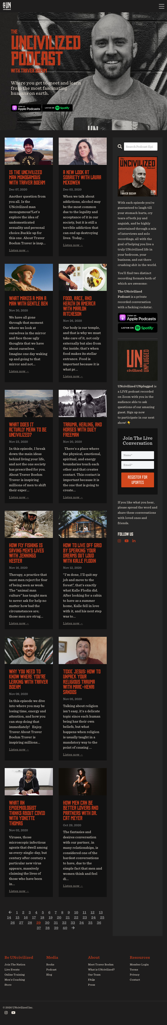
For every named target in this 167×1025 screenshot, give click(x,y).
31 (56, 923)
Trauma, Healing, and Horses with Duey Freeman (82, 430)
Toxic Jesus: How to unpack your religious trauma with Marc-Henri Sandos (81, 682)
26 (12, 923)
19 (51, 917)
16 (26, 917)
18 (42, 917)
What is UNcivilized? (101, 969)
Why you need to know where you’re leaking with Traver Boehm (28, 679)
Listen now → (19, 250)
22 (76, 917)
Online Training (14, 974)
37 (39, 928)
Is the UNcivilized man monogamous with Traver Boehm (27, 177)
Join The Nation (14, 964)
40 (65, 928)
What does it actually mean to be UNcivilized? (27, 430)
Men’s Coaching (14, 980)
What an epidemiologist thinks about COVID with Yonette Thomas (27, 813)
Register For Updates (137, 480)
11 (84, 912)
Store (8, 985)
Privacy (134, 974)
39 (56, 928)
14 (9, 917)
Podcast (51, 969)
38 (47, 928)
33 (73, 923)
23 (85, 917)
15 (17, 917)
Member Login (139, 964)
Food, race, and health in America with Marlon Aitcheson (79, 306)
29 (38, 923)
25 (102, 917)
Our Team (94, 974)
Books (50, 964)
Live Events (11, 969)
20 (59, 917)
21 (68, 917)
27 (21, 923)
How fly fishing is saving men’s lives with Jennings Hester (26, 553)
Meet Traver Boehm (101, 964)
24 (93, 917)
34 (81, 923)
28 (30, 923)
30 (47, 923)
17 (34, 917)
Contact (135, 980)
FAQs (91, 980)
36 (99, 923)
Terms (134, 969)
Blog (49, 974)
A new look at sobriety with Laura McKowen (82, 177)
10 (76, 912)
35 (90, 923)
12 (92, 912)
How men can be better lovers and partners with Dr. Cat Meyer (80, 810)
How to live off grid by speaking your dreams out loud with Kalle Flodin (82, 553)
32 (64, 923)
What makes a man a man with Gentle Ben (28, 301)
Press (91, 985)
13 (101, 912)
